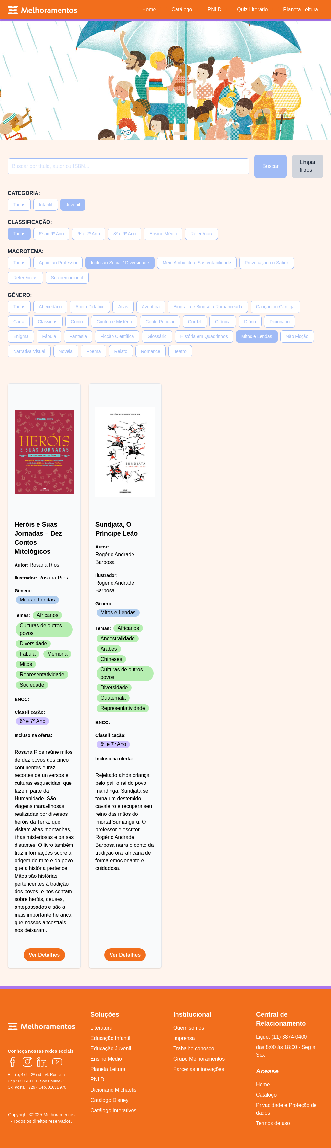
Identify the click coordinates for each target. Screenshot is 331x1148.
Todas (19, 204)
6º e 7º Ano (89, 233)
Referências (25, 277)
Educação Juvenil (111, 1048)
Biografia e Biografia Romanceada (207, 306)
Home (263, 1084)
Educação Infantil (110, 1038)
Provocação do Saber (266, 262)
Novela (66, 351)
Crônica (222, 321)
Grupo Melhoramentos (199, 1058)
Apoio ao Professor (58, 262)
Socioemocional (67, 277)
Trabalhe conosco (193, 1048)
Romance (150, 351)
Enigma (20, 336)
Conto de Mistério (114, 321)
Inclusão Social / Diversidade (120, 262)
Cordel (194, 321)
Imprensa (184, 1038)
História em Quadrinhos (204, 336)
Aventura (151, 306)
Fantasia (78, 336)
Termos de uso (273, 1123)
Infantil (45, 204)
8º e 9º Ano (124, 233)
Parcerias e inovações (198, 1069)
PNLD (97, 1079)
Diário (250, 321)
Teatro (180, 351)
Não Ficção (297, 336)
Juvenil (73, 204)
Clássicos (47, 321)
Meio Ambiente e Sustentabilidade (197, 262)
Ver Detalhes (44, 955)
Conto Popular (160, 321)
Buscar (270, 166)
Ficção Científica (117, 336)
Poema (93, 351)
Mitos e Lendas (256, 336)
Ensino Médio (163, 233)
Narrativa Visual (29, 351)
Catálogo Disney (109, 1100)
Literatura (101, 1027)
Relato (120, 351)
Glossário (156, 336)
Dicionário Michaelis (113, 1089)
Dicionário (280, 321)
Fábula (49, 336)
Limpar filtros (307, 166)
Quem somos (188, 1027)
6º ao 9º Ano (51, 233)
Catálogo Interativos (113, 1110)
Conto (77, 321)
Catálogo (266, 1095)
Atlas (123, 306)
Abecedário (50, 306)
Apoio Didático (89, 306)
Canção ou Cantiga (275, 306)
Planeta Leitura (108, 1069)
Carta (18, 321)
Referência (201, 233)
